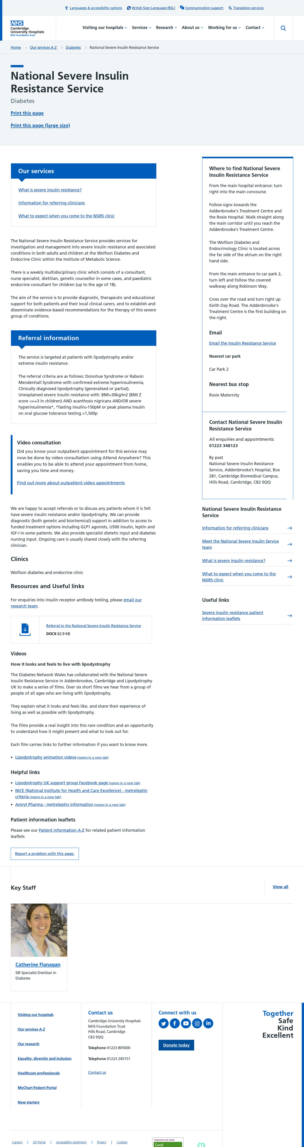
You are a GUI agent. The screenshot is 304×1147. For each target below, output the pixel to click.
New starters (28, 1085)
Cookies (122, 1125)
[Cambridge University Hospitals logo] (33, 28)
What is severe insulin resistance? (50, 172)
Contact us (97, 1055)
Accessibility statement (71, 1125)
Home (16, 47)
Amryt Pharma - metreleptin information (70, 787)
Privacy (101, 1125)
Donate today (176, 1027)
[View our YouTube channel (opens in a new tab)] (186, 1007)
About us (192, 27)
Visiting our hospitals (104, 27)
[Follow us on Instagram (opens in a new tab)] (197, 1007)
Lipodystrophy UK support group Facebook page (77, 765)
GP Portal (39, 1125)
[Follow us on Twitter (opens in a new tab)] (164, 1007)
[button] (93, 8)
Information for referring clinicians (51, 185)
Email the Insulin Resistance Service (242, 325)
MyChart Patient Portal (37, 1070)
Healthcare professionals (39, 1055)
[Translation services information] (246, 8)
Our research (28, 1026)
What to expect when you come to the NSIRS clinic (66, 198)
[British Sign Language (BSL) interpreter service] (151, 8)
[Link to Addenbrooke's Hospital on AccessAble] (201, 1131)
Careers (17, 1125)
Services (141, 27)
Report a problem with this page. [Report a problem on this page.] (45, 836)
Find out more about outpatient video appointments (71, 465)
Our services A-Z (43, 47)
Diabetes (73, 47)
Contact (255, 27)
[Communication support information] (201, 8)
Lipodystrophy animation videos (62, 740)
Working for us (224, 27)
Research (166, 27)
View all (280, 869)
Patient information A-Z (61, 813)
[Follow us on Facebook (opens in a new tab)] (175, 1007)
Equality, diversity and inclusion (45, 1041)
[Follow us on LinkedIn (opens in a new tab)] (208, 1007)
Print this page (27, 112)
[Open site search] (283, 28)
